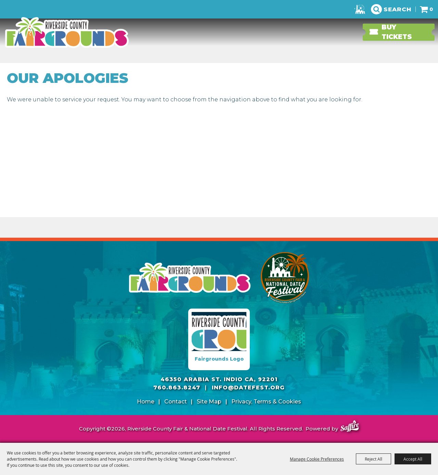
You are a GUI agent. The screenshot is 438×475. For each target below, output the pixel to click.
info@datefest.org (248, 387)
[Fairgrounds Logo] (219, 339)
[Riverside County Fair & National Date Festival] (66, 32)
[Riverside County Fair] (285, 277)
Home (145, 401)
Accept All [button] (412, 459)
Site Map (209, 401)
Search (397, 9)
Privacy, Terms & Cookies (266, 401)
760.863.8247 (176, 387)
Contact (175, 401)
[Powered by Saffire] (349, 427)
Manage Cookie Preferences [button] (317, 459)
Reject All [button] (373, 459)
